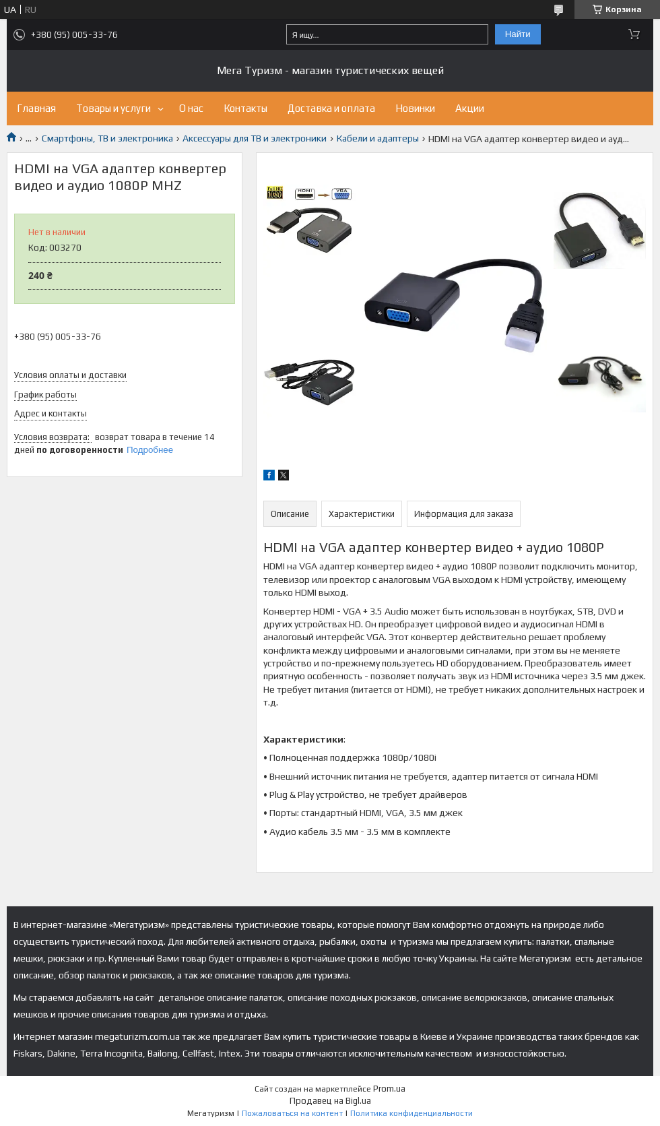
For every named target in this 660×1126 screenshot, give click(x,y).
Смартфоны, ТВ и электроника (107, 138)
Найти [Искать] (518, 34)
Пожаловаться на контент (292, 1113)
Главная (36, 108)
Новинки (415, 108)
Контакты (245, 108)
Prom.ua (389, 1089)
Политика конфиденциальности (411, 1113)
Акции (469, 108)
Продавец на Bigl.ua (330, 1101)
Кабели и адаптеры (378, 138)
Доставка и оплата (331, 108)
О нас (191, 108)
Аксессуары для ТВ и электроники (255, 138)
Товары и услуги (113, 108)
